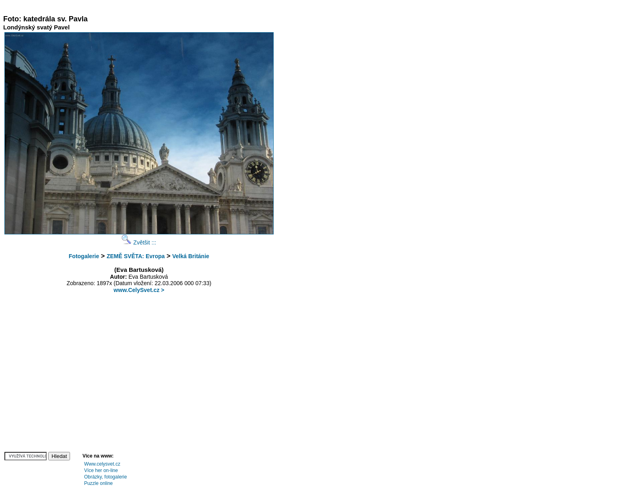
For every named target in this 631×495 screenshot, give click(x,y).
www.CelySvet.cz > (138, 290)
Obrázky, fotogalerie (105, 477)
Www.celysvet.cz (102, 464)
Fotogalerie (84, 256)
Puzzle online (98, 483)
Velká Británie (190, 256)
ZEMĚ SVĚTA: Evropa (136, 256)
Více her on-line (101, 470)
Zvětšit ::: (139, 242)
